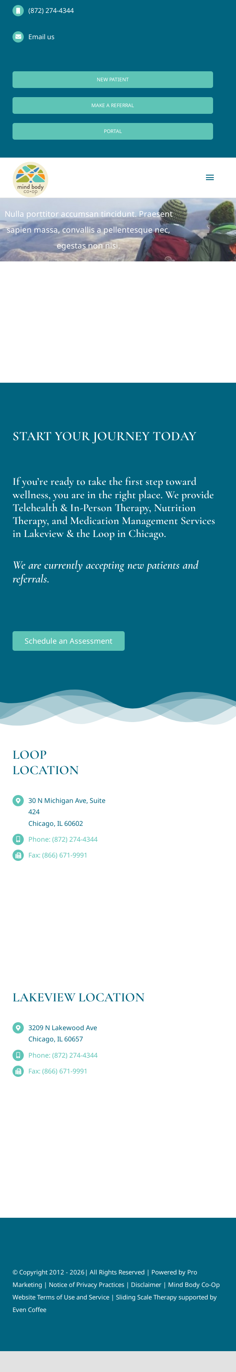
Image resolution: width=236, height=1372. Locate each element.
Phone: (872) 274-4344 (63, 839)
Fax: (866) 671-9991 (58, 855)
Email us (41, 36)
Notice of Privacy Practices (86, 1284)
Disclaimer (146, 1284)
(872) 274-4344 (51, 10)
